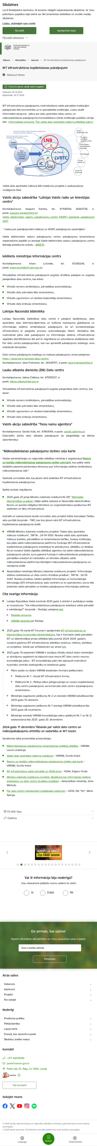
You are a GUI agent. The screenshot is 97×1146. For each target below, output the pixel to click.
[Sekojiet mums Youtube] (19, 1106)
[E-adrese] (9, 1075)
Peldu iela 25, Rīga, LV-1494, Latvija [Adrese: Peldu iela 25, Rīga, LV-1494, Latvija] (27, 1068)
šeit (64, 646)
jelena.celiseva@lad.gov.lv (24, 381)
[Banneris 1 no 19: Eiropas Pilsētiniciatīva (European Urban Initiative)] (48, 852)
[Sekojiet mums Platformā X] (12, 1106)
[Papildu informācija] (19, 1075)
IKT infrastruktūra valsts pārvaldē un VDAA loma (34, 771)
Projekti (8, 994)
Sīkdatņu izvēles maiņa (17, 1039)
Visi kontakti (19, 1085)
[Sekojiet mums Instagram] (26, 1106)
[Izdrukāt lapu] (48, 811)
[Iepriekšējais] (7, 852)
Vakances (9, 984)
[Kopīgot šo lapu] (48, 818)
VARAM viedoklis (20, 620)
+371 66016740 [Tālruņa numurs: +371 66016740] (15, 1058)
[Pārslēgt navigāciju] (48, 1139)
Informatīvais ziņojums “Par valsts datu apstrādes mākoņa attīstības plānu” (51, 122)
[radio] (28, 892)
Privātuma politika (14, 1018)
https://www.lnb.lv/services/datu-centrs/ (26, 358)
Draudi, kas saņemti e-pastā (20, 1034)
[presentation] (28, 908)
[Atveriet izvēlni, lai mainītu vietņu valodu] (22, 1140)
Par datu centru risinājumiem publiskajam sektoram (36, 791)
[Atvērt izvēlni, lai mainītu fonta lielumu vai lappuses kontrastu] (75, 1140)
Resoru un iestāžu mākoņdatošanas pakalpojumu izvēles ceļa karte (45, 761)
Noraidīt (19, 30)
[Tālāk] (89, 852)
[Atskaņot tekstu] (16, 75)
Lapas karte (10, 1028)
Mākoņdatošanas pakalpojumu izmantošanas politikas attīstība (42, 746)
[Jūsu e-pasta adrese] (50, 947)
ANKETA (39, 244)
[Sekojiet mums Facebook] (5, 1106)
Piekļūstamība (12, 1023)
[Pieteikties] (50, 959)
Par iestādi (10, 999)
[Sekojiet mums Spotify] (34, 1106)
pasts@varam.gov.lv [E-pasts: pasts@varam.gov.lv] (18, 1063)
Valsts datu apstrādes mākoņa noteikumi (30, 755)
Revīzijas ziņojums (21, 615)
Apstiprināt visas (66, 30)
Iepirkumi (9, 989)
